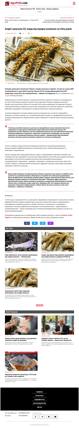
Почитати (40, 396)
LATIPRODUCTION (22, 412)
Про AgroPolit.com (10, 412)
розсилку (26, 217)
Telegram (8, 217)
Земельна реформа (52, 9)
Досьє (39, 407)
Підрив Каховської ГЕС (27, 9)
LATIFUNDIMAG (21, 415)
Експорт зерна (40, 9)
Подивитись (39, 399)
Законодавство (39, 403)
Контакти (7, 415)
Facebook (64, 215)
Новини (39, 392)
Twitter (70, 215)
